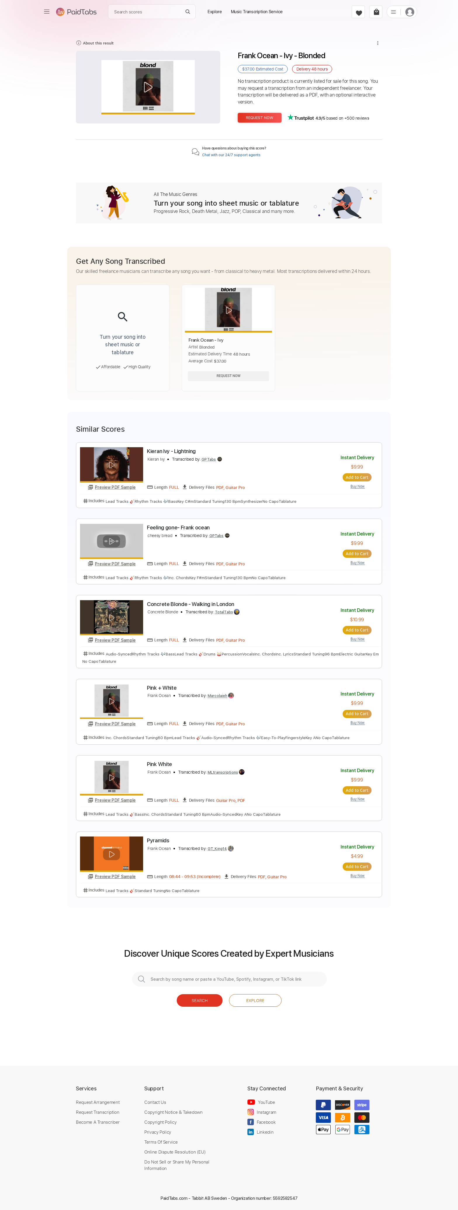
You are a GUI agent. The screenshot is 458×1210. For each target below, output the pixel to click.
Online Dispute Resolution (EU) (175, 1151)
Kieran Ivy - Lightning (171, 451)
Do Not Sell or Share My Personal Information (176, 1165)
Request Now (259, 118)
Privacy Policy (157, 1132)
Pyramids (158, 840)
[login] (410, 12)
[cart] (375, 12)
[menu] (47, 12)
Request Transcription (97, 1112)
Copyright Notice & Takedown (173, 1112)
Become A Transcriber (98, 1122)
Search (200, 1000)
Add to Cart (358, 477)
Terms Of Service (161, 1141)
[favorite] (358, 12)
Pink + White (161, 687)
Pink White (159, 764)
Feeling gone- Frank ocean (178, 527)
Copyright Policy (160, 1122)
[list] (393, 12)
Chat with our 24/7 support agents (231, 155)
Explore (255, 1000)
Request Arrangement (97, 1102)
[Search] (188, 12)
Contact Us (155, 1102)
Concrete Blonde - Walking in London (190, 603)
